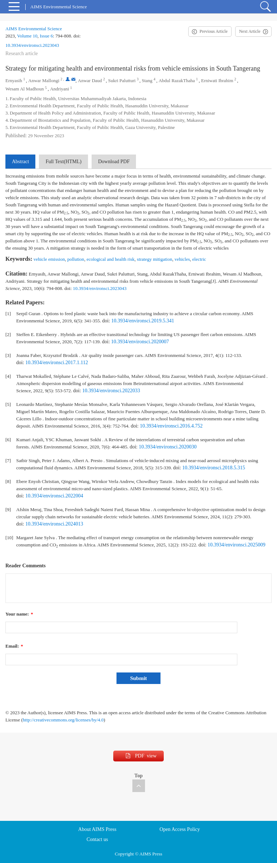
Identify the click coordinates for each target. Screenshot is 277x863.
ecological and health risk (111, 259)
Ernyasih (13, 80)
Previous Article (213, 31)
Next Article (249, 31)
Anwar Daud (90, 80)
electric (199, 259)
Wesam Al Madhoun (24, 88)
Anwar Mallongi (43, 80)
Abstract (20, 161)
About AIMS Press (97, 829)
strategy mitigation (154, 259)
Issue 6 (46, 36)
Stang (147, 80)
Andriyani (59, 88)
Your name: (19, 614)
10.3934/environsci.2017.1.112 (56, 362)
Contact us (97, 839)
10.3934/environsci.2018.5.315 (213, 467)
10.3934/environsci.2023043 (32, 45)
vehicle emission (49, 259)
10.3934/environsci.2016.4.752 (171, 426)
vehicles (182, 259)
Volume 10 (27, 36)
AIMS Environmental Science (33, 28)
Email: (14, 646)
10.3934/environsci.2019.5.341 (142, 320)
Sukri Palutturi (122, 80)
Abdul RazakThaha (177, 80)
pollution (75, 259)
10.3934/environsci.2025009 (236, 544)
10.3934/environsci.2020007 (140, 341)
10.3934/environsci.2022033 (111, 390)
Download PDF (114, 161)
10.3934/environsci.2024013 (54, 524)
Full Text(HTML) (63, 161)
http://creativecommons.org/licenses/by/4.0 (63, 720)
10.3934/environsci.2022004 (54, 495)
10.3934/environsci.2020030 (168, 447)
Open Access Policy (179, 829)
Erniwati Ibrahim (217, 80)
